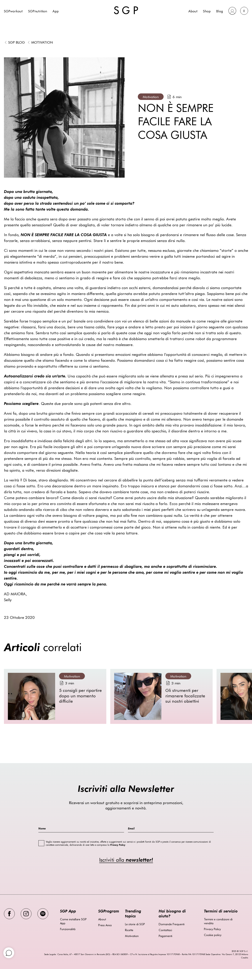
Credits (244, 957)
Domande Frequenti (171, 924)
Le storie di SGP (135, 924)
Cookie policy (212, 935)
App (56, 11)
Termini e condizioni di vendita (218, 921)
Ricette (129, 930)
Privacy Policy (212, 929)
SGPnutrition (37, 11)
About (192, 11)
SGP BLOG (16, 42)
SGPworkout (13, 11)
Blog (219, 11)
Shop (207, 11)
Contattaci (165, 930)
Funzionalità (67, 929)
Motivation (42, 42)
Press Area (105, 925)
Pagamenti (165, 936)
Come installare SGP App (73, 921)
